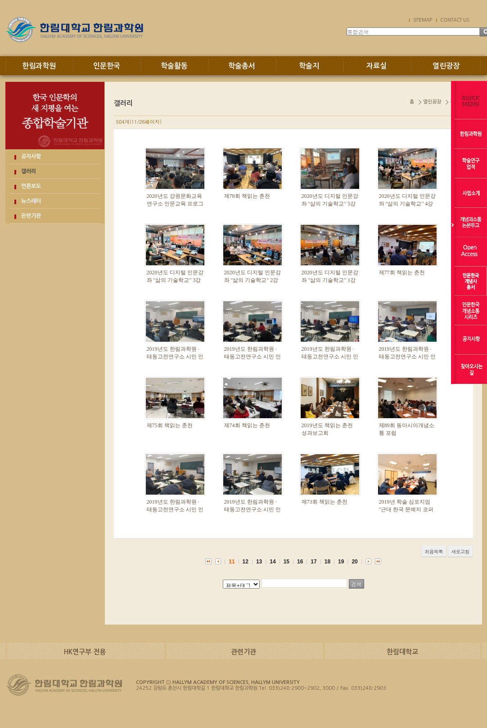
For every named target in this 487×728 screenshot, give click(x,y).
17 (313, 561)
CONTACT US (454, 20)
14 (272, 561)
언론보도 (31, 186)
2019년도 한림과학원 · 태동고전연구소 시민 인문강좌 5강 (407, 356)
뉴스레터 (31, 201)
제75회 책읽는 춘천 (170, 425)
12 (245, 561)
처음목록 (434, 551)
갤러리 (28, 171)
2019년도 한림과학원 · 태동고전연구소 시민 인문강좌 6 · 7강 (330, 356)
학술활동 (174, 66)
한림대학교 (402, 651)
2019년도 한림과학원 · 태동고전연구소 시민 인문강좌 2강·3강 (252, 509)
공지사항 (31, 156)
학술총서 (241, 66)
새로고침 (460, 551)
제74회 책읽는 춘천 (247, 425)
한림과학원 (39, 66)
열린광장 (446, 66)
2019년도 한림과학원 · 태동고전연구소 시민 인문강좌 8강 (252, 356)
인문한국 (106, 66)
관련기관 (31, 216)
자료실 (376, 66)
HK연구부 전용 (85, 651)
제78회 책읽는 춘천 (247, 196)
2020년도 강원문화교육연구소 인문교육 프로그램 (175, 203)
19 (341, 561)
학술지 (309, 66)
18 (327, 561)
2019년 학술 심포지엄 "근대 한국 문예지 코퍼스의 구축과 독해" (406, 509)
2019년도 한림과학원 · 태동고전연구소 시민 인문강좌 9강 (175, 356)
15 (286, 561)
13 (259, 561)
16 (300, 561)
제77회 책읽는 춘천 (402, 272)
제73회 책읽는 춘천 (324, 502)
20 (354, 561)
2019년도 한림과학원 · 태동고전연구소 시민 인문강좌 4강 (175, 509)
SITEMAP (422, 20)
